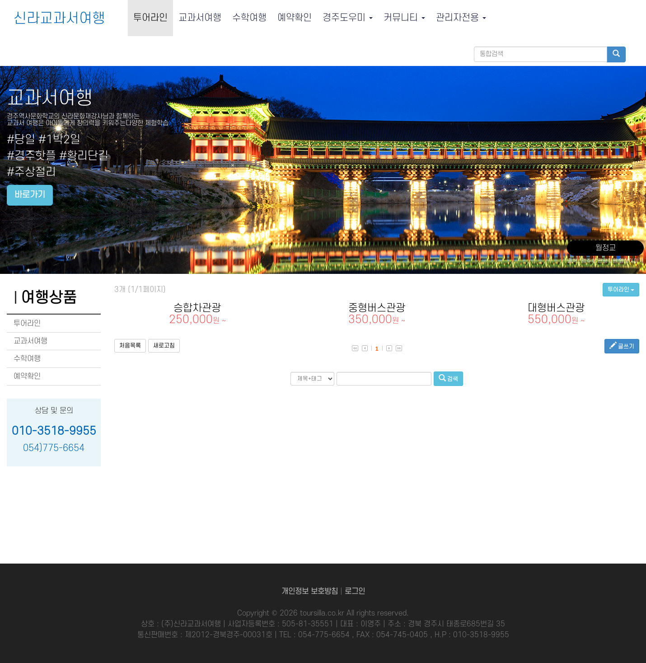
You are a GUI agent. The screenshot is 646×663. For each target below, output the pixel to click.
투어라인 (150, 18)
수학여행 (249, 18)
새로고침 (164, 346)
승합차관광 (197, 313)
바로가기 (29, 195)
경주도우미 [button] (348, 18)
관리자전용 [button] (461, 18)
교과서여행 (199, 18)
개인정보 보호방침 (309, 592)
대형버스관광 (556, 313)
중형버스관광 (377, 313)
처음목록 (130, 346)
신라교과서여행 (59, 19)
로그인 (355, 592)
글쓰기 (621, 346)
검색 (448, 378)
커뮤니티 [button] (404, 18)
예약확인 (294, 18)
